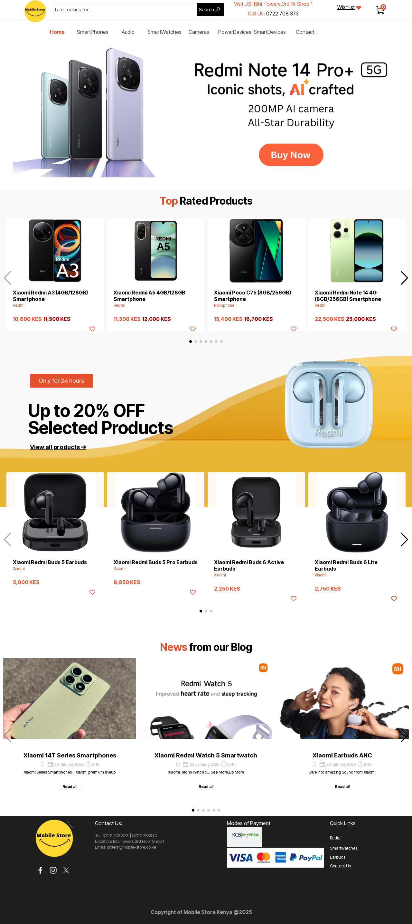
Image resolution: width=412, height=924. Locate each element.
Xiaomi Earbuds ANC (342, 755)
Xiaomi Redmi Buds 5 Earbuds (50, 562)
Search (206, 10)
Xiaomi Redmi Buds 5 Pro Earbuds (156, 562)
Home (57, 32)
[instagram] (53, 870)
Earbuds (337, 857)
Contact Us (340, 865)
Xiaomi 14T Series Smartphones (69, 755)
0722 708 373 (282, 13)
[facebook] (40, 870)
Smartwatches (343, 848)
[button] (404, 278)
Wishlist (346, 7)
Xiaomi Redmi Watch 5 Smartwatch (205, 755)
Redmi (335, 837)
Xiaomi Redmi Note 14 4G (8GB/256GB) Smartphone (348, 295)
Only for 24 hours (61, 380)
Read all (69, 786)
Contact (305, 32)
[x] (66, 870)
